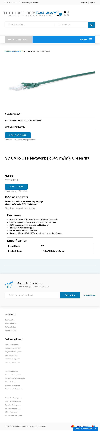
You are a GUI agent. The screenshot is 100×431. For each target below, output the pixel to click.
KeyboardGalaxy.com (13, 353)
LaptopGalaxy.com (12, 360)
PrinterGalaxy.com (12, 386)
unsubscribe (89, 296)
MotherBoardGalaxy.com (15, 379)
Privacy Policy (10, 324)
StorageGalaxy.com (12, 409)
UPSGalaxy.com (11, 413)
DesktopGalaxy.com (13, 349)
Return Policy (10, 328)
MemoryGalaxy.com (12, 363)
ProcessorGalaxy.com (13, 390)
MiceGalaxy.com (11, 372)
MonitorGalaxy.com (12, 376)
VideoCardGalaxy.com (13, 416)
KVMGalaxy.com (11, 356)
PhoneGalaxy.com (12, 383)
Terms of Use (10, 331)
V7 (21, 51)
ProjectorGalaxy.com (13, 399)
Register (84, 3)
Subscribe (70, 296)
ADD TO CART (17, 187)
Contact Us (9, 321)
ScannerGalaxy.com (13, 402)
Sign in (92, 3)
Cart (66, 12)
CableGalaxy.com (11, 346)
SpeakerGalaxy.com (13, 406)
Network (15, 51)
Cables (8, 51)
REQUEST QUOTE (19, 135)
